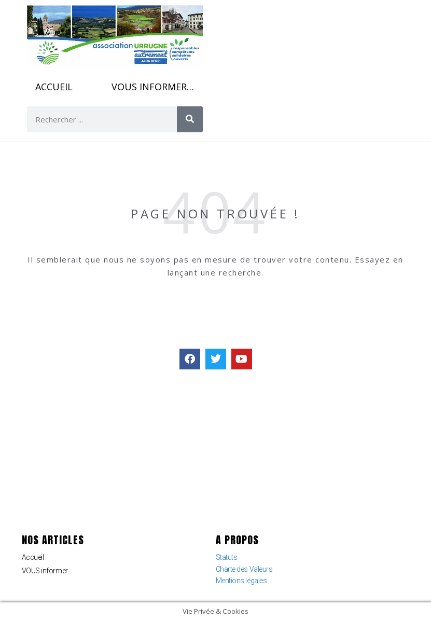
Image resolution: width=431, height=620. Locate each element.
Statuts (227, 557)
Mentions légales (241, 580)
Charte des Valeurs (244, 569)
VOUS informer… (153, 86)
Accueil (54, 86)
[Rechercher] (190, 119)
